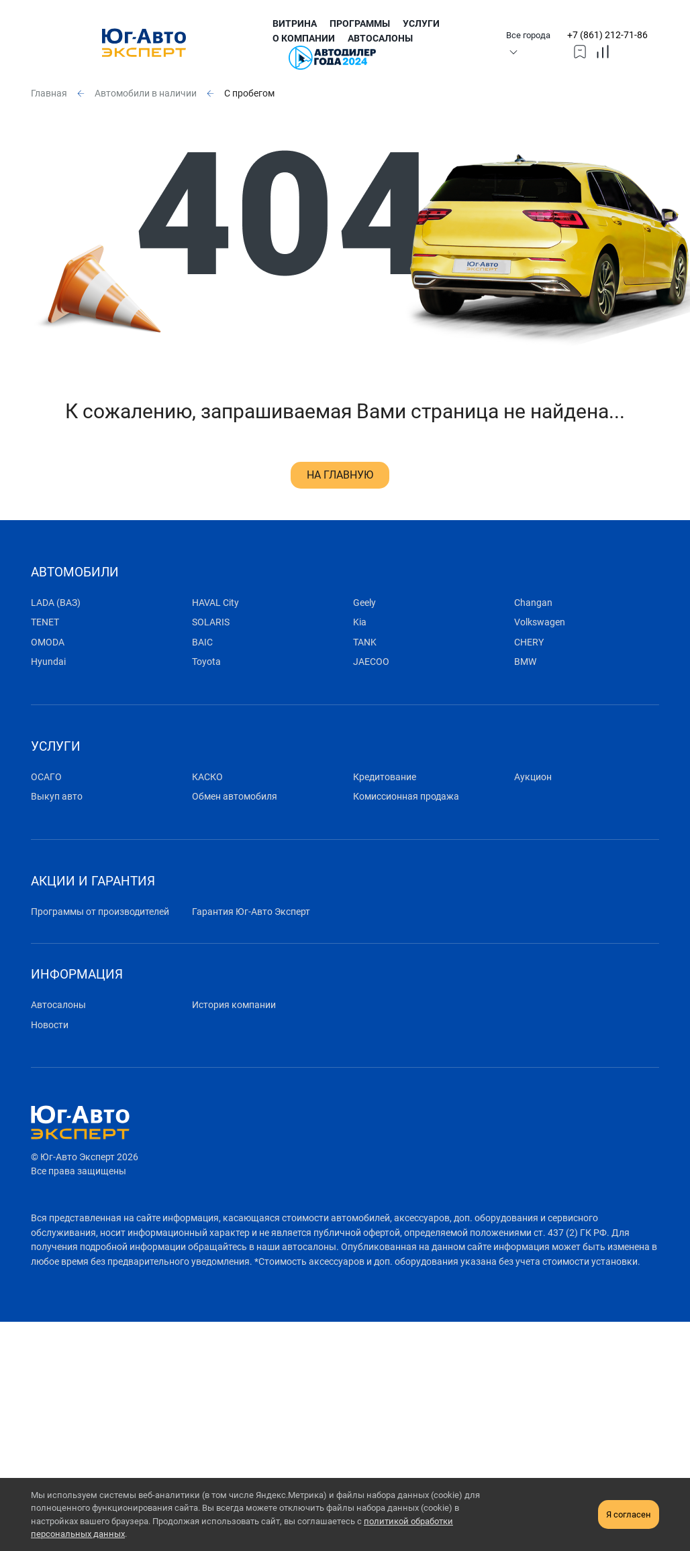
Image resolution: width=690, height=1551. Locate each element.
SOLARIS (211, 622)
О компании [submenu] (304, 38)
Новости (49, 1025)
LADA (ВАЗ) (56, 603)
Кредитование (384, 777)
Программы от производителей (100, 912)
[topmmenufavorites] (580, 51)
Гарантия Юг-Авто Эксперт (251, 912)
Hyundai (48, 662)
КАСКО (207, 777)
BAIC (202, 642)
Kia (359, 622)
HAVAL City (215, 603)
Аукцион (533, 777)
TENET (45, 622)
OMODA (47, 642)
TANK (365, 642)
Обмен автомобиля (234, 796)
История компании (234, 1005)
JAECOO (371, 662)
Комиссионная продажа (406, 796)
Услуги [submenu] (421, 23)
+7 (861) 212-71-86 (607, 35)
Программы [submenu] (360, 23)
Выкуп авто (57, 796)
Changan (533, 603)
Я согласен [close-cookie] (628, 1514)
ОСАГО (46, 777)
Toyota (206, 662)
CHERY (529, 642)
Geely (364, 603)
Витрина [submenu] (295, 23)
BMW (525, 662)
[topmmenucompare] (602, 51)
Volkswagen (539, 622)
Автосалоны (380, 38)
